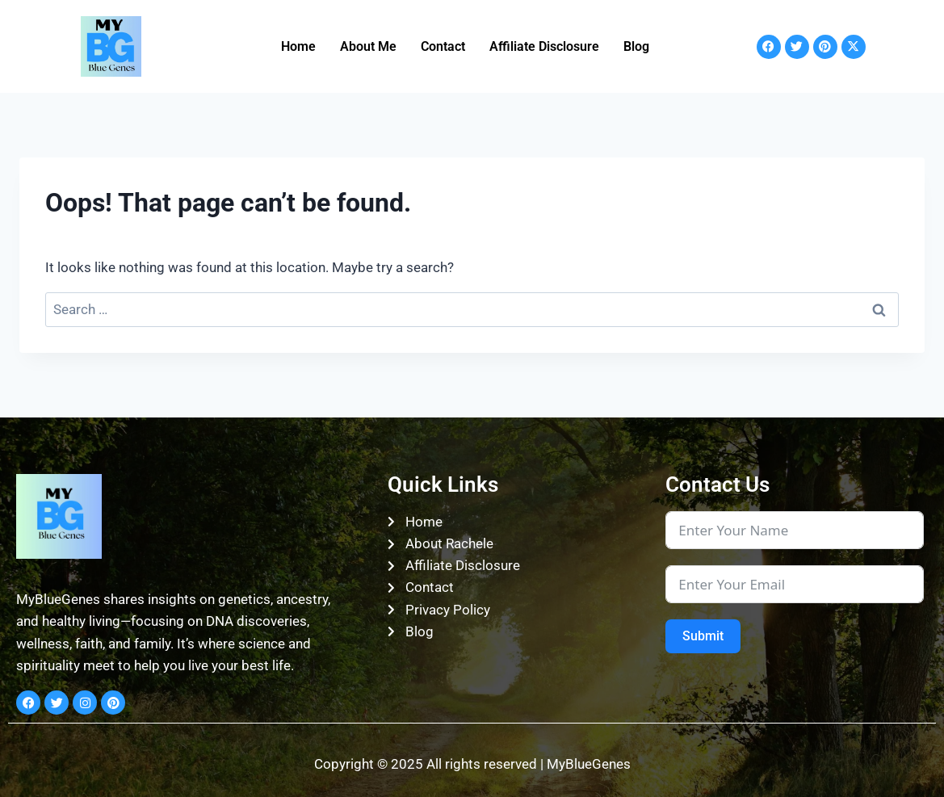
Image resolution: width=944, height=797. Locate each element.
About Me (368, 46)
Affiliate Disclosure (544, 46)
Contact (443, 46)
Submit (703, 636)
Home (298, 46)
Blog (636, 46)
